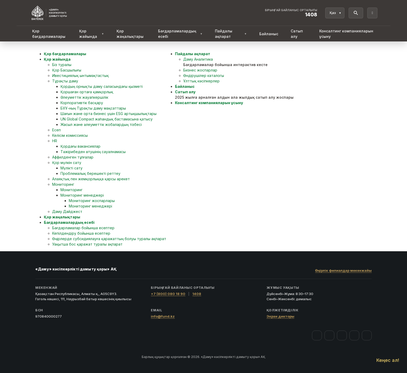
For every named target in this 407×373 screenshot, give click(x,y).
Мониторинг (63, 184)
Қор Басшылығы (66, 70)
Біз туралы (61, 64)
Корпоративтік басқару (81, 103)
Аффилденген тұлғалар (72, 157)
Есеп (56, 130)
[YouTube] (342, 335)
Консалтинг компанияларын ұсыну (346, 34)
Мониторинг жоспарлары (92, 200)
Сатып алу (297, 34)
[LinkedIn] (367, 335)
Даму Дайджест (67, 211)
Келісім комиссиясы (70, 135)
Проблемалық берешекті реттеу (90, 173)
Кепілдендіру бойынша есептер (81, 233)
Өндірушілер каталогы (203, 75)
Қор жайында (91, 34)
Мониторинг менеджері (82, 195)
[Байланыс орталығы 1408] (291, 13)
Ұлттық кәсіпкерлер (201, 81)
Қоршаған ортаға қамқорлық (86, 92)
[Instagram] (329, 335)
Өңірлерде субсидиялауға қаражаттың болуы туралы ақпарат (109, 238)
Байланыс (268, 34)
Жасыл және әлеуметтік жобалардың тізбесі (101, 124)
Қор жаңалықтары (130, 34)
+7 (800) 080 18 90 (168, 294)
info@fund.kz (163, 316)
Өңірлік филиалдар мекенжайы (343, 270)
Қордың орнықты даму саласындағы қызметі (101, 86)
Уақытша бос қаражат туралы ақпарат (87, 244)
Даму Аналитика (198, 59)
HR (54, 141)
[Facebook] (317, 335)
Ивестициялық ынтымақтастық (80, 75)
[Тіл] (334, 13)
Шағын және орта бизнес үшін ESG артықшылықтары (108, 113)
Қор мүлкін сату (66, 162)
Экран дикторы (280, 316)
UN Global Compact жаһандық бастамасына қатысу (106, 119)
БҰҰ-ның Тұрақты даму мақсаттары (93, 108)
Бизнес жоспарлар (200, 70)
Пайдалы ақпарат (231, 34)
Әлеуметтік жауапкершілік (84, 97)
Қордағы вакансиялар (80, 146)
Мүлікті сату (71, 168)
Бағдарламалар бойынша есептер (83, 228)
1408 (196, 294)
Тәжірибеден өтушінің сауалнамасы (93, 151)
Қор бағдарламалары (48, 34)
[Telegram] (354, 335)
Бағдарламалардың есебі (180, 34)
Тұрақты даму (65, 81)
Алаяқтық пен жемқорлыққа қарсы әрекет (91, 179)
